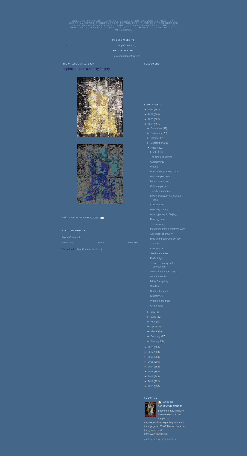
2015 (151, 361)
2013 (151, 371)
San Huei (155, 286)
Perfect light (156, 258)
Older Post (132, 242)
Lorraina (168, 402)
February (156, 336)
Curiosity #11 (157, 204)
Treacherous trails (160, 191)
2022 (151, 109)
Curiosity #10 (157, 248)
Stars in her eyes (159, 291)
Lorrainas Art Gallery (123, 15)
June (154, 316)
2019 (151, 124)
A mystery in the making (163, 271)
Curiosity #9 (156, 295)
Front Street (156, 152)
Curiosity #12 (157, 161)
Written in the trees (160, 300)
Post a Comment (71, 237)
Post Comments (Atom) (89, 249)
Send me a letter (159, 253)
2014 (151, 366)
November (157, 133)
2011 (151, 381)
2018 (151, 347)
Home (100, 242)
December (157, 128)
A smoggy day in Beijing (163, 214)
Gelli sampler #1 (159, 186)
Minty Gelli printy (159, 281)
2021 (151, 114)
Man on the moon (159, 181)
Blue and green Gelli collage (165, 238)
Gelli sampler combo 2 (162, 176)
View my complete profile (160, 439)
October (155, 138)
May (153, 321)
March (154, 331)
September (157, 142)
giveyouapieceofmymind (127, 56)
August (155, 147)
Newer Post (68, 242)
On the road (156, 305)
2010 (151, 386)
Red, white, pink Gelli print (164, 171)
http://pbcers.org (127, 45)
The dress (155, 243)
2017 (151, 352)
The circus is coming (161, 157)
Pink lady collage (159, 209)
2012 (151, 376)
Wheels (154, 166)
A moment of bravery (161, 233)
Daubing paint (157, 219)
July (153, 311)
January (155, 341)
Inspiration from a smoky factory (167, 229)
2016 (151, 356)
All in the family (158, 276)
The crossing (157, 224)
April (153, 326)
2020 (151, 119)
